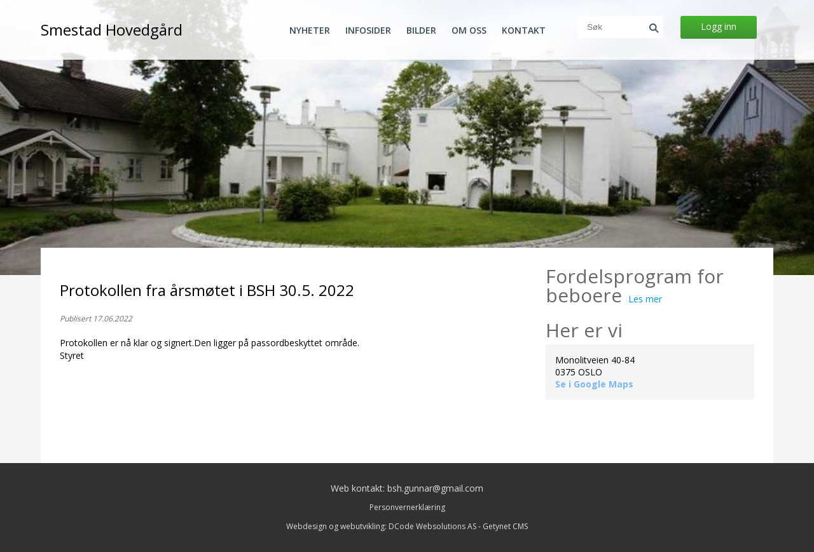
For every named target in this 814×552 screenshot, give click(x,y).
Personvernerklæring (407, 507)
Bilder (421, 30)
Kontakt (524, 30)
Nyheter (309, 30)
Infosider (368, 30)
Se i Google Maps (594, 384)
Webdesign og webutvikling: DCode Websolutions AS (381, 526)
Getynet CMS (505, 526)
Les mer (645, 299)
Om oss (469, 30)
